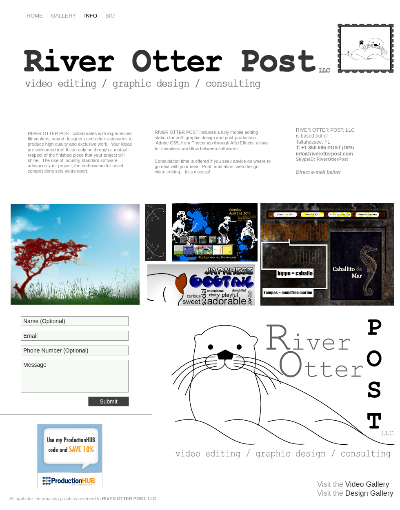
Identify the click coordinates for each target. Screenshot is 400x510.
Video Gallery (367, 484)
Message (75, 376)
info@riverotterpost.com (324, 154)
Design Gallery (369, 493)
